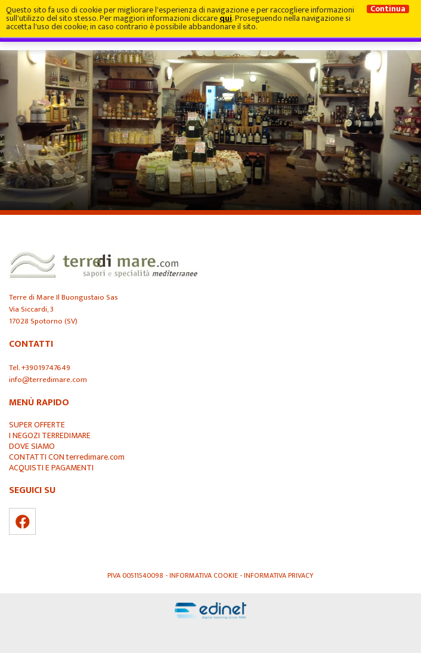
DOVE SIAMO (32, 446)
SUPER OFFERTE (37, 425)
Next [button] (400, 121)
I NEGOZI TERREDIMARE (50, 435)
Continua (387, 9)
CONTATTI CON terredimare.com (67, 457)
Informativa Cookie (204, 575)
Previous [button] (21, 121)
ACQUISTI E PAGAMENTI (51, 468)
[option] (210, 120)
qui (225, 18)
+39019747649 (45, 367)
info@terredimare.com (48, 379)
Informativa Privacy (279, 575)
